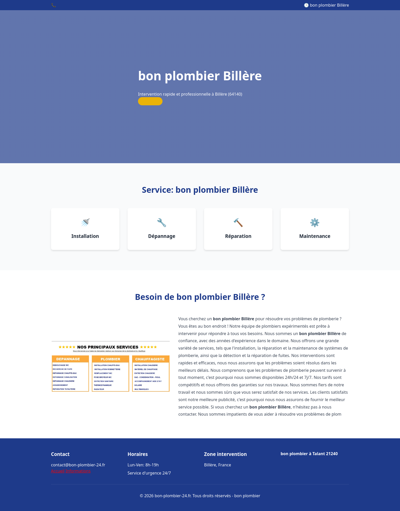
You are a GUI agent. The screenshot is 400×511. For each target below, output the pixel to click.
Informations (78, 471)
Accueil (58, 471)
